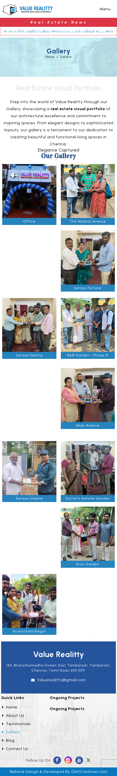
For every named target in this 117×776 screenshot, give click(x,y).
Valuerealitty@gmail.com (61, 679)
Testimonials (16, 723)
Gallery (66, 57)
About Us (13, 715)
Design (32, 771)
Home (50, 57)
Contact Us (15, 748)
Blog (8, 740)
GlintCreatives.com (89, 771)
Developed (54, 771)
